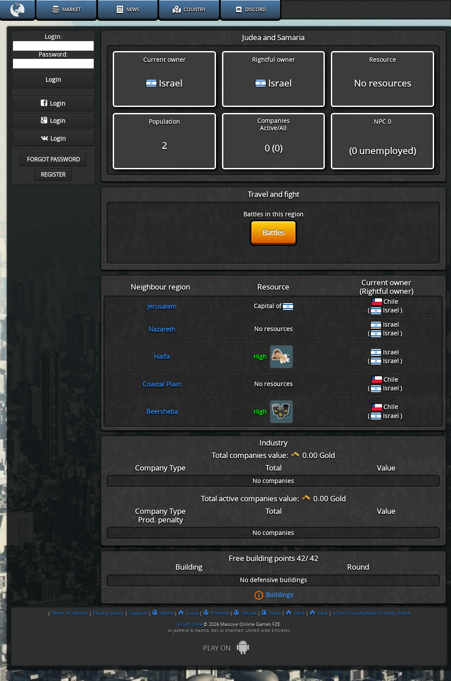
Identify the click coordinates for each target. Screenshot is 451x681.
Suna (271, 613)
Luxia (188, 613)
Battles (273, 232)
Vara (318, 613)
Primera (216, 613)
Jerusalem (161, 306)
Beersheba (162, 412)
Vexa (295, 613)
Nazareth (161, 329)
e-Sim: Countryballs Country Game (371, 613)
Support (138, 613)
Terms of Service (70, 613)
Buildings (279, 594)
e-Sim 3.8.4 (190, 624)
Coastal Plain (162, 384)
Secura (245, 613)
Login (53, 103)
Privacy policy (108, 613)
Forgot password (53, 159)
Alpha (162, 613)
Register (53, 174)
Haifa (162, 357)
